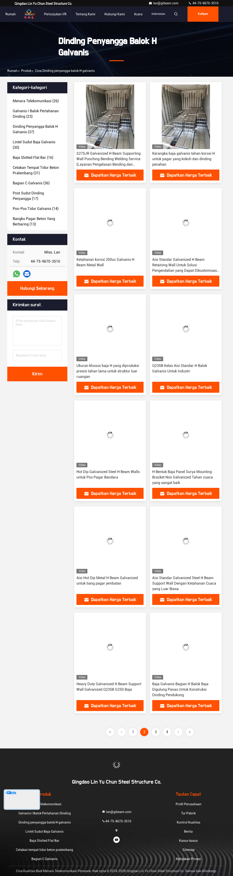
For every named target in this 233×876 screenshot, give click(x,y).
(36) (31, 183)
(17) (28, 196)
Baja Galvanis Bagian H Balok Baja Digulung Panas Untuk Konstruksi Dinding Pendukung (180, 689)
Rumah (9, 14)
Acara (137, 14)
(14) (35, 209)
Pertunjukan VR (54, 14)
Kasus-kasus (188, 840)
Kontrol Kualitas (188, 822)
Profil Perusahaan (188, 804)
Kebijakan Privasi (188, 859)
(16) (33, 157)
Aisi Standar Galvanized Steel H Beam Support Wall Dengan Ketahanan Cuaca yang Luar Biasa (184, 583)
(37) (35, 129)
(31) (36, 170)
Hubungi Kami (113, 14)
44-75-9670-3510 (203, 3)
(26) (36, 101)
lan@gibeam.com (164, 3)
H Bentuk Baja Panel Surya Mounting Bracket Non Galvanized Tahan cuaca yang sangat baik (182, 477)
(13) (34, 221)
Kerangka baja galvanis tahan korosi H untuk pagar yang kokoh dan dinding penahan (183, 159)
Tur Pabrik (188, 813)
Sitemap (188, 850)
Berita (188, 831)
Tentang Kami (84, 14)
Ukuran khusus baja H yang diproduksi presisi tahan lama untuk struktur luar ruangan (107, 371)
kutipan (203, 14)
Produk (28, 14)
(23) (36, 114)
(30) (34, 145)
